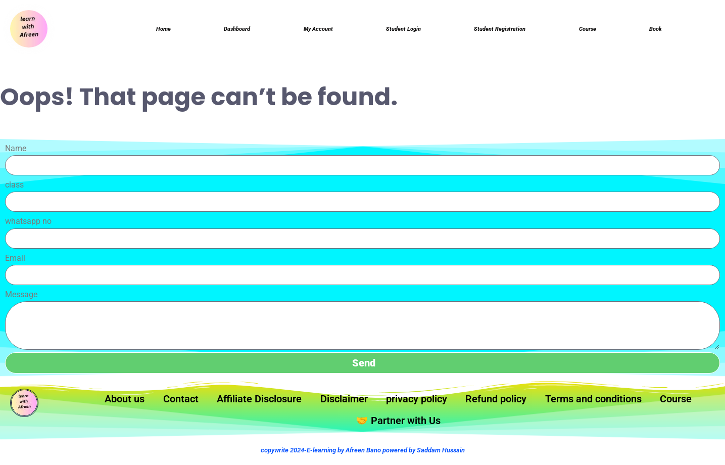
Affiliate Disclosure (277, 403)
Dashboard (236, 30)
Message (21, 297)
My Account (318, 30)
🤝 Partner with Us (425, 427)
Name (15, 151)
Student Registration (500, 30)
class (14, 188)
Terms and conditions (633, 403)
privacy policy (444, 403)
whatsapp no (28, 224)
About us (133, 403)
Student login (403, 30)
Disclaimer (367, 403)
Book (656, 30)
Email (15, 261)
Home (163, 30)
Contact (193, 403)
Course (589, 30)
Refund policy (529, 403)
